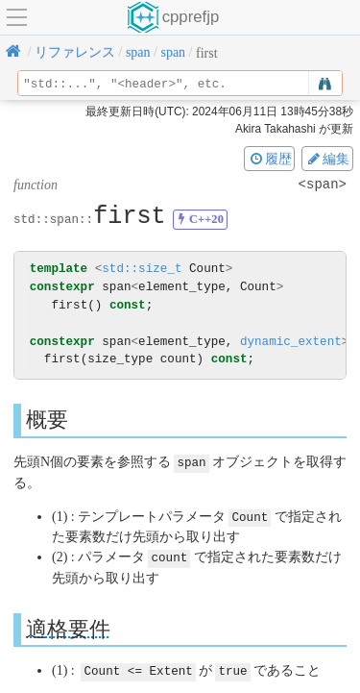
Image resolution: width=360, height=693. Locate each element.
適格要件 (68, 626)
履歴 (270, 158)
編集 (327, 158)
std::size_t (141, 268)
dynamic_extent (291, 342)
